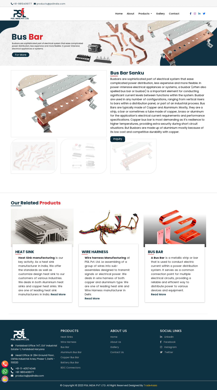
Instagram (168, 347)
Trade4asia (150, 385)
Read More (58, 294)
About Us (115, 342)
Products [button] (144, 13)
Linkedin (167, 337)
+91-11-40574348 (23, 368)
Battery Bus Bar (70, 362)
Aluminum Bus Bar (71, 352)
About (130, 13)
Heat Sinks (67, 337)
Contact (174, 13)
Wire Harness (68, 342)
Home (119, 13)
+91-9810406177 (21, 3)
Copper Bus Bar (70, 357)
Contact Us (117, 352)
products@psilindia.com (49, 3)
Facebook (168, 342)
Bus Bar (65, 347)
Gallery (160, 13)
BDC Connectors (70, 367)
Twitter (166, 352)
